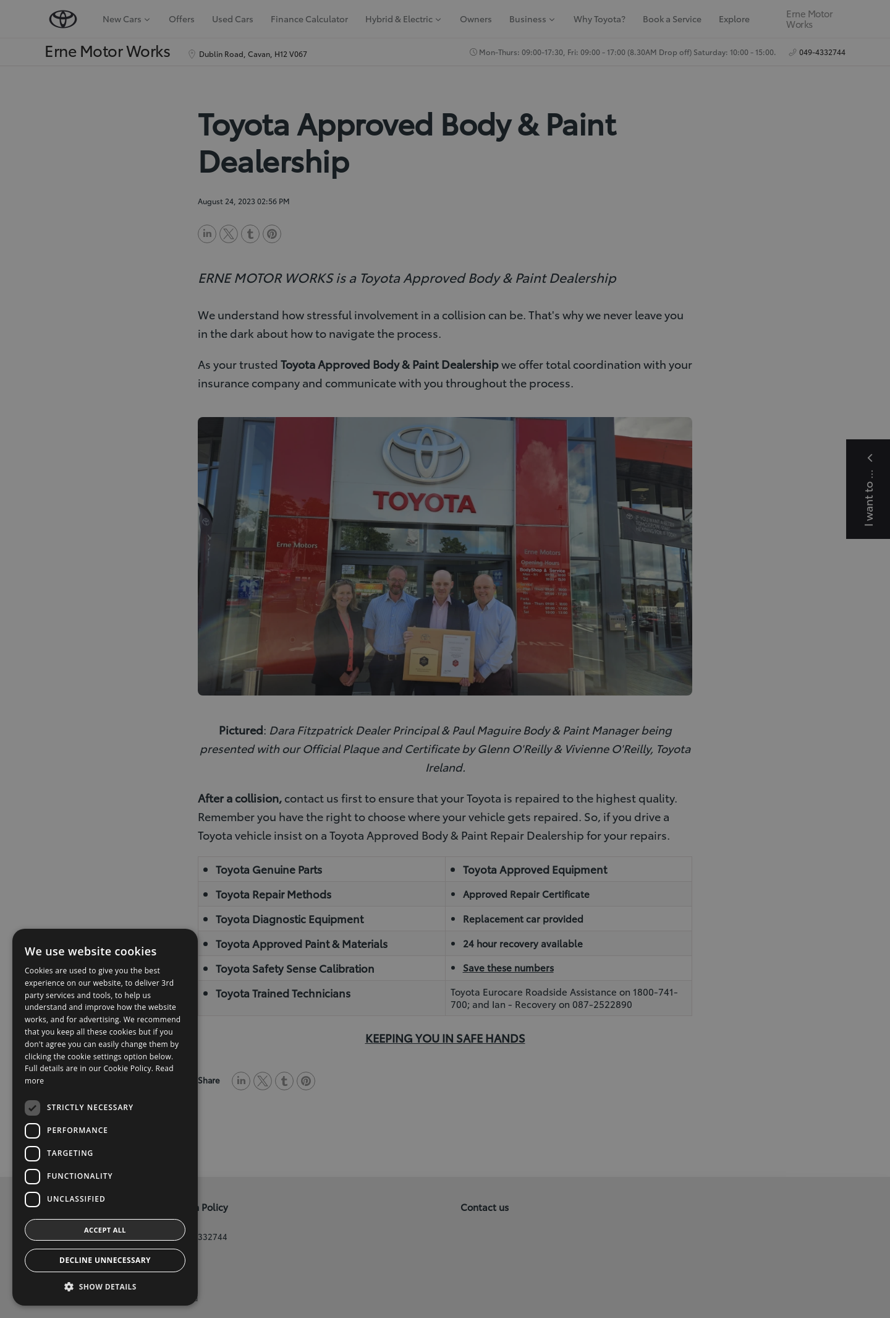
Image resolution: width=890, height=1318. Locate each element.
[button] (105, 1286)
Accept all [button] (105, 1229)
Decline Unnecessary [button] (105, 1260)
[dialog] (445, 659)
